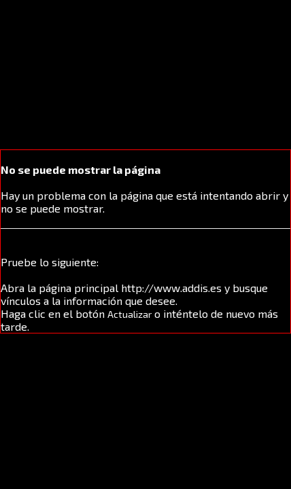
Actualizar (129, 314)
